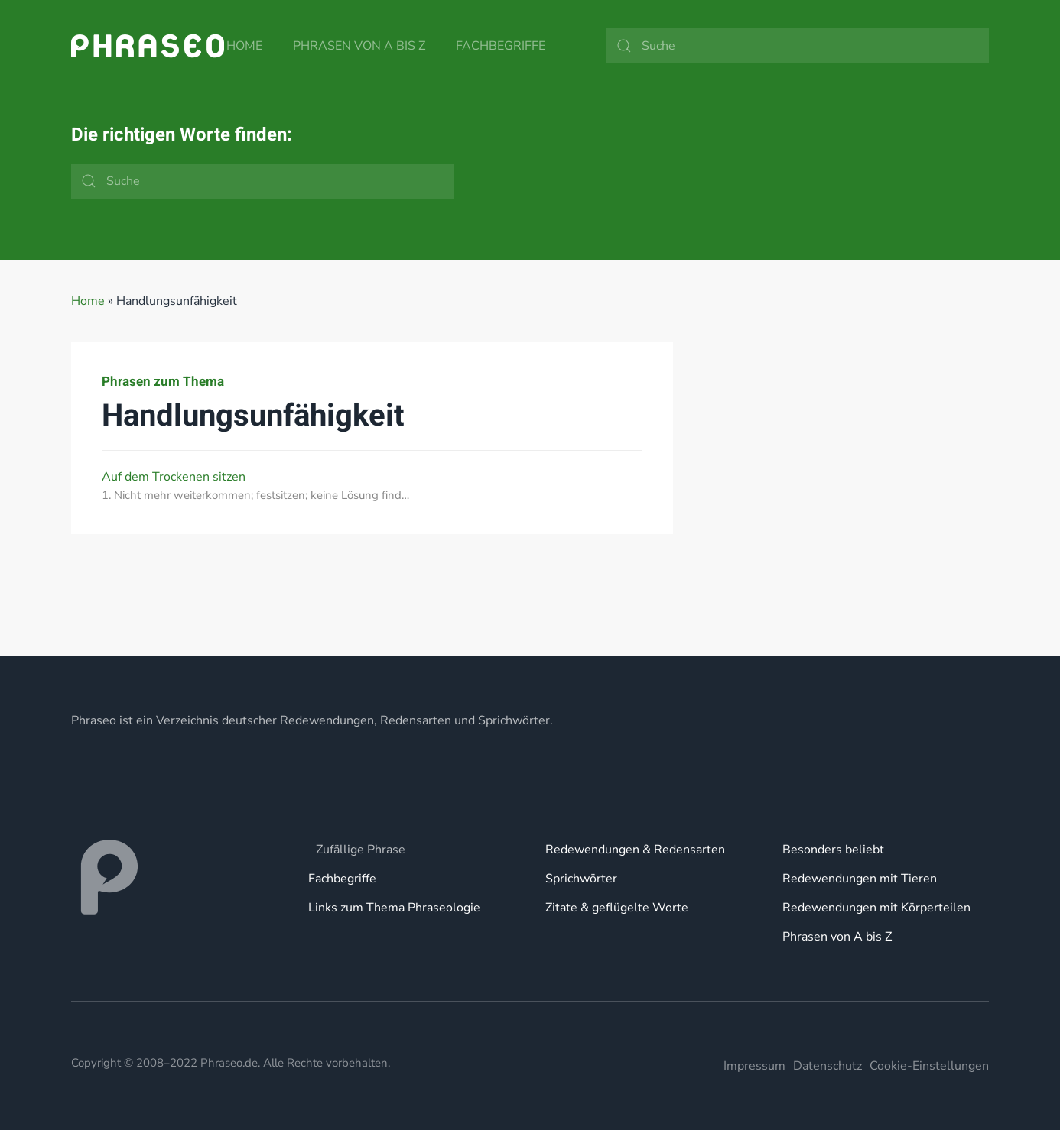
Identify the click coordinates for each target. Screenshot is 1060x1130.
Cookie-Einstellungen (929, 1065)
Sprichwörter (581, 878)
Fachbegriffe (500, 45)
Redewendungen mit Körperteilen (876, 907)
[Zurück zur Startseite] (147, 45)
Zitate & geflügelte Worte (616, 907)
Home (244, 45)
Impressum (754, 1065)
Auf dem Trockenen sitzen (173, 476)
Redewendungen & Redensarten (635, 849)
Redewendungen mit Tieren (859, 878)
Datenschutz (827, 1065)
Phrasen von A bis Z (359, 45)
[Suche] (797, 45)
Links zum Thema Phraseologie (394, 907)
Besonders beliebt (833, 849)
